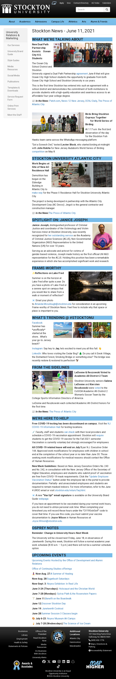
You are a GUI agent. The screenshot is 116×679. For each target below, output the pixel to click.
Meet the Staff (15, 115)
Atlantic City (75, 638)
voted (98, 387)
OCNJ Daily (91, 100)
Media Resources (13, 68)
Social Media (14, 75)
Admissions (41, 21)
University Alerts (39, 657)
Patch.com (54, 100)
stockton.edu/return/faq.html (70, 490)
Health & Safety (20, 642)
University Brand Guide (15, 53)
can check (69, 432)
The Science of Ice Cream (76, 623)
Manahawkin (75, 646)
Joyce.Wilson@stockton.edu (47, 521)
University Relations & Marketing (12, 35)
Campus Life (57, 21)
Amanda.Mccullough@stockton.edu (53, 304)
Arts (84, 21)
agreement (82, 73)
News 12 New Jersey (72, 100)
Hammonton (75, 642)
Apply (62, 3)
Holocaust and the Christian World (77, 588)
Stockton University (25, 9)
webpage (43, 498)
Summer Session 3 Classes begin (59, 613)
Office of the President (40, 632)
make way (37, 192)
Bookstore (22, 631)
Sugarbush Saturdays (58, 578)
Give (69, 3)
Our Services (14, 45)
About (12, 21)
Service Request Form (15, 98)
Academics (25, 21)
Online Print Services (13, 107)
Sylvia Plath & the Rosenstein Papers (77, 593)
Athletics (73, 21)
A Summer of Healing (62, 573)
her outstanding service (60, 235)
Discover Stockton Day (54, 603)
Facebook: (37, 322)
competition (38, 151)
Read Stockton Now (39, 639)
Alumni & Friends (99, 21)
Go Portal (54, 2)
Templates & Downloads (14, 89)
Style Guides (13, 60)
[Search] (90, 9)
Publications (13, 81)
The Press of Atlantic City (62, 213)
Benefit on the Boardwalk (58, 598)
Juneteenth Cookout (52, 608)
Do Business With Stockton (40, 652)
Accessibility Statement (101, 650)
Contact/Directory (81, 3)
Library (24, 635)
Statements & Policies (17, 646)
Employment (22, 639)
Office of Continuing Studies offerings (52, 568)
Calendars (106, 3)
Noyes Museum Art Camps (61, 618)
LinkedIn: (37, 353)
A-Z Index (95, 3)
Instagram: (37, 348)
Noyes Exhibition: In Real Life (62, 583)
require (100, 435)
